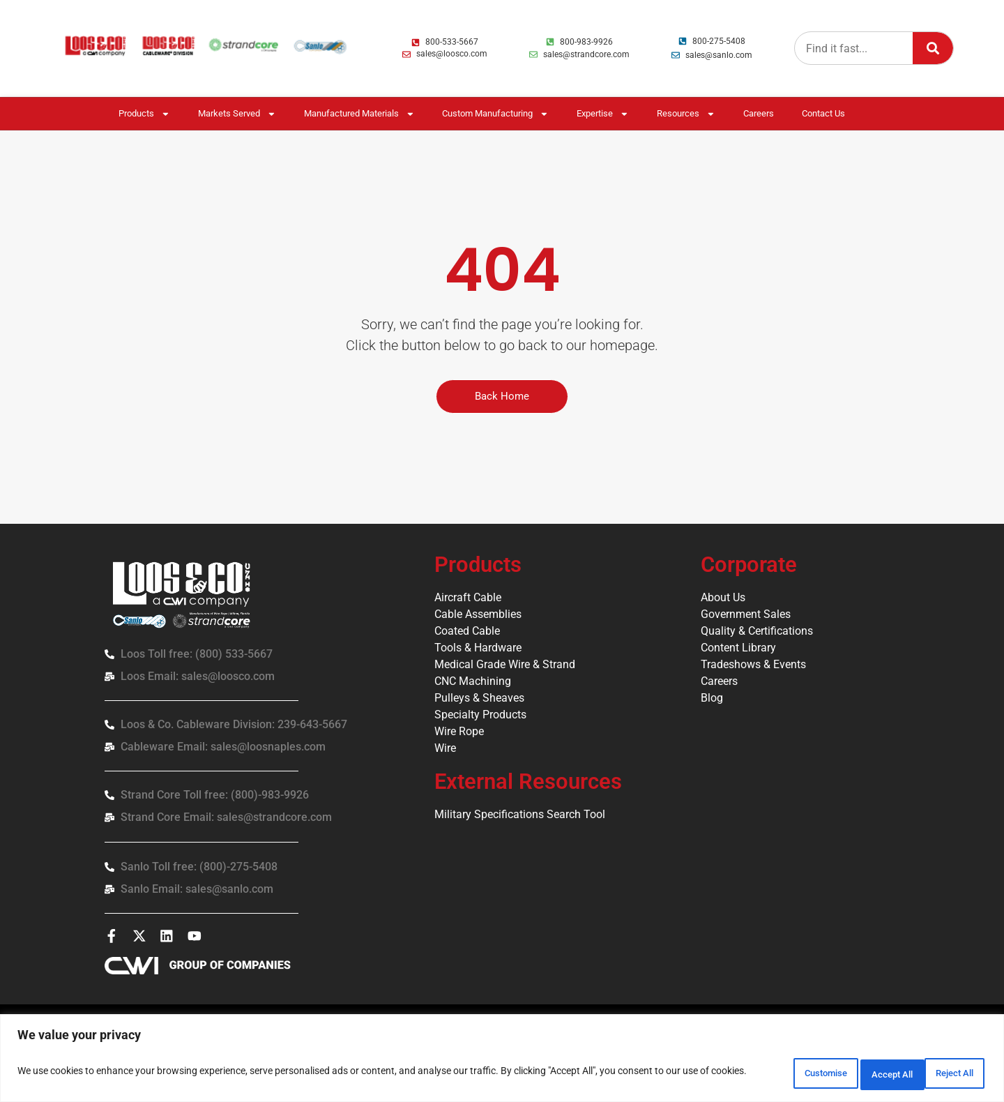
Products (144, 114)
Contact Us (823, 113)
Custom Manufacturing (495, 114)
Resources (686, 114)
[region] (502, 1060)
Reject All (854, 1073)
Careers (758, 113)
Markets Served (237, 114)
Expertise (603, 114)
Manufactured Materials (359, 114)
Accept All (944, 1073)
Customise (763, 1073)
